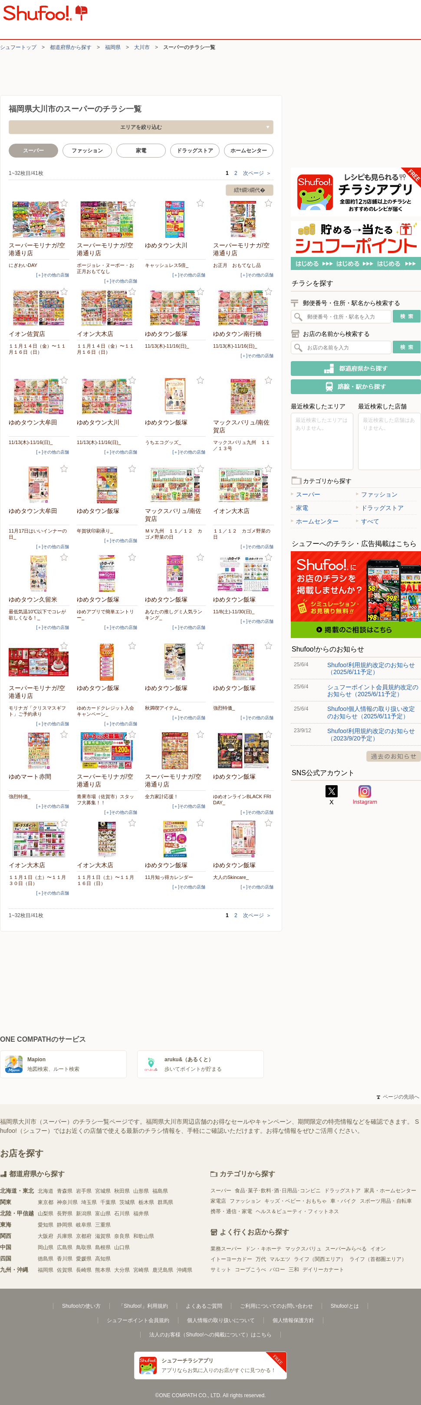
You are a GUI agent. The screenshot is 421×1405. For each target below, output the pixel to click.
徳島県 (45, 1259)
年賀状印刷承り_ (95, 530)
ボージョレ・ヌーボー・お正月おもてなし (105, 268)
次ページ (257, 173)
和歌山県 (143, 1236)
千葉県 (108, 1202)
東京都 (45, 1202)
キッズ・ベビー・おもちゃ (295, 1201)
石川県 (122, 1214)
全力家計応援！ (161, 796)
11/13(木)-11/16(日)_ (167, 346)
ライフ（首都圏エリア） (378, 1259)
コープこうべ (250, 1270)
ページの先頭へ (398, 1097)
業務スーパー (226, 1249)
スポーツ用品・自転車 (386, 1201)
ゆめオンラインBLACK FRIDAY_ (242, 799)
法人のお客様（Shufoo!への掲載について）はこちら (210, 1335)
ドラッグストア (195, 151)
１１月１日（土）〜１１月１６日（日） (105, 880)
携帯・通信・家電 (231, 1211)
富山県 (103, 1214)
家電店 (218, 1201)
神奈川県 (67, 1202)
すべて (367, 521)
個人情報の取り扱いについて (221, 1320)
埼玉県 (89, 1202)
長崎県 (84, 1270)
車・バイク (343, 1201)
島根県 (103, 1247)
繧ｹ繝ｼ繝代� (249, 190)
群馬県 (165, 1202)
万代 (261, 1259)
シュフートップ (18, 47)
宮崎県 (141, 1270)
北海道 (45, 1191)
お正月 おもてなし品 (237, 265)
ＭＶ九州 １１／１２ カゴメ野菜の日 (173, 534)
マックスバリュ (303, 1249)
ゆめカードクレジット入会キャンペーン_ (105, 711)
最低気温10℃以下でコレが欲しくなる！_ (37, 614)
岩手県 (84, 1191)
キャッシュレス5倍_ (166, 265)
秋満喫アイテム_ (163, 708)
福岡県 (113, 47)
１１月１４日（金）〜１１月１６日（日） (37, 349)
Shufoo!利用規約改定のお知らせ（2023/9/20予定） (371, 734)
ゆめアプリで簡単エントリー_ (105, 614)
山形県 (141, 1191)
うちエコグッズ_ (163, 442)
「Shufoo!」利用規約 (143, 1306)
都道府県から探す (71, 47)
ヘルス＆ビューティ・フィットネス (297, 1211)
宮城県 (103, 1191)
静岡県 (64, 1225)
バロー (277, 1270)
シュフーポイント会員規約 (138, 1320)
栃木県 (146, 1202)
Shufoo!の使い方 (81, 1306)
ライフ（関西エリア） (320, 1259)
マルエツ (280, 1259)
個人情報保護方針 (293, 1320)
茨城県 (127, 1202)
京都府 (84, 1236)
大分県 (122, 1270)
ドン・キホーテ (263, 1249)
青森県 (64, 1191)
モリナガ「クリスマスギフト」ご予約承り (37, 711)
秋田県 (122, 1191)
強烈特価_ (224, 708)
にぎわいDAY (23, 265)
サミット (220, 1270)
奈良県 (122, 1236)
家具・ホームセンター (390, 1191)
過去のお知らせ (393, 756)
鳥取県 (84, 1247)
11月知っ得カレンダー (169, 877)
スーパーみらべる (346, 1249)
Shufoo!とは (345, 1306)
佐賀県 (64, 1270)
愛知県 (45, 1225)
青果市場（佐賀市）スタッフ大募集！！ (105, 799)
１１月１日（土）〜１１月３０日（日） (37, 880)
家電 (141, 151)
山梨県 (45, 1214)
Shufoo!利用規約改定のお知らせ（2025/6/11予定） (371, 668)
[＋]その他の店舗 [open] (52, 275)
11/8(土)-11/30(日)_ (233, 611)
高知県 (103, 1259)
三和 (294, 1270)
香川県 (64, 1259)
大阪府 (45, 1236)
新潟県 (84, 1214)
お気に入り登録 (64, 203)
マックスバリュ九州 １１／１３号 (241, 445)
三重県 (103, 1225)
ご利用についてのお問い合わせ (276, 1306)
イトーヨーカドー (231, 1259)
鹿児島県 (162, 1270)
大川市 (142, 47)
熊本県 (103, 1270)
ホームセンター (248, 151)
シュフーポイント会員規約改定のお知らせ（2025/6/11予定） (372, 691)
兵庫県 (64, 1236)
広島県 (64, 1247)
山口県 (122, 1247)
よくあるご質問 (204, 1306)
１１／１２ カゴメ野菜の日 (241, 534)
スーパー (305, 494)
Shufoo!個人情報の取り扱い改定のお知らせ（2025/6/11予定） (371, 712)
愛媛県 (84, 1259)
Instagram (365, 795)
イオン (378, 1249)
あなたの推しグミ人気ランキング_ (173, 614)
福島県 (160, 1191)
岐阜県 (84, 1225)
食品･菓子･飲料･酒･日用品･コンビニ (278, 1191)
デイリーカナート (323, 1270)
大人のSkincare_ (231, 877)
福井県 (141, 1214)
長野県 (64, 1214)
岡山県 (45, 1247)
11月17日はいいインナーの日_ (38, 534)
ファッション (87, 151)
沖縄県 (184, 1270)
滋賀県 (103, 1236)
